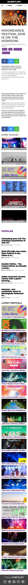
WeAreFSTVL (6, 53)
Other (3, 44)
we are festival (18, 49)
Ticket (3, 103)
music (10, 49)
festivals (5, 49)
